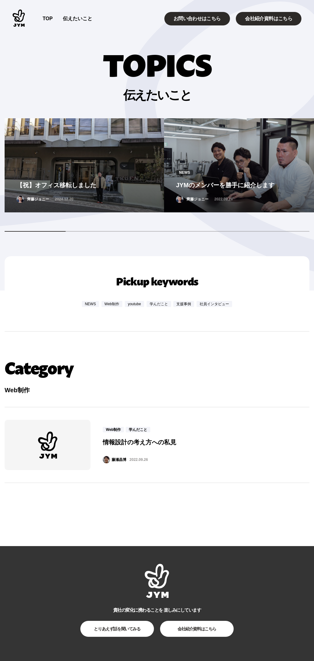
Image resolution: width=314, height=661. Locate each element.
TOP (48, 18)
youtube (134, 304)
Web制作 (112, 304)
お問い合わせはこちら (197, 18)
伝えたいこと (77, 18)
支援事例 (183, 304)
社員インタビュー (214, 304)
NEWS (90, 304)
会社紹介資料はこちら (268, 18)
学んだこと (159, 304)
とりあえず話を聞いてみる (117, 628)
